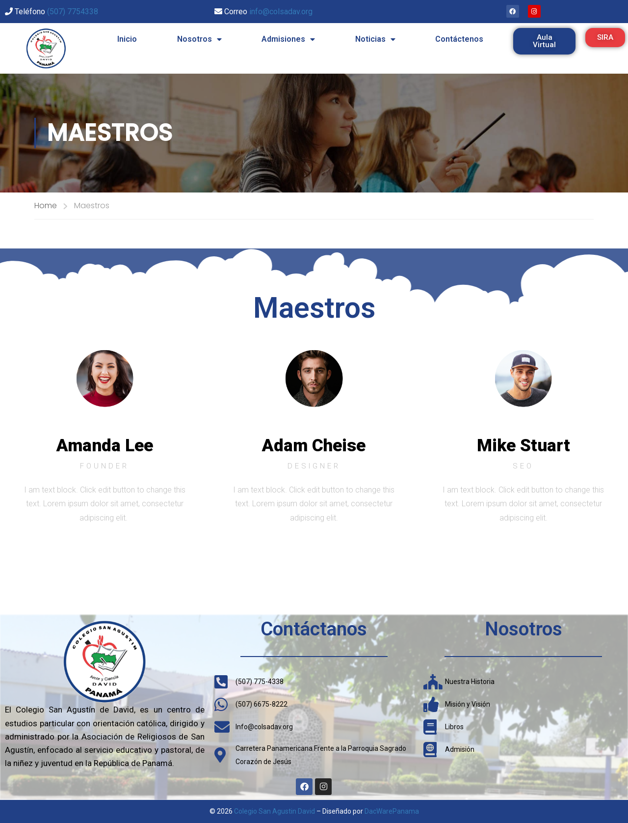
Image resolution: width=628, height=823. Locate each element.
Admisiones (288, 39)
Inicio (127, 39)
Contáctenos (459, 39)
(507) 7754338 (72, 11)
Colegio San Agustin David (274, 811)
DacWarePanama (392, 811)
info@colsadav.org (281, 11)
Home (45, 205)
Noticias (375, 39)
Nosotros (199, 39)
